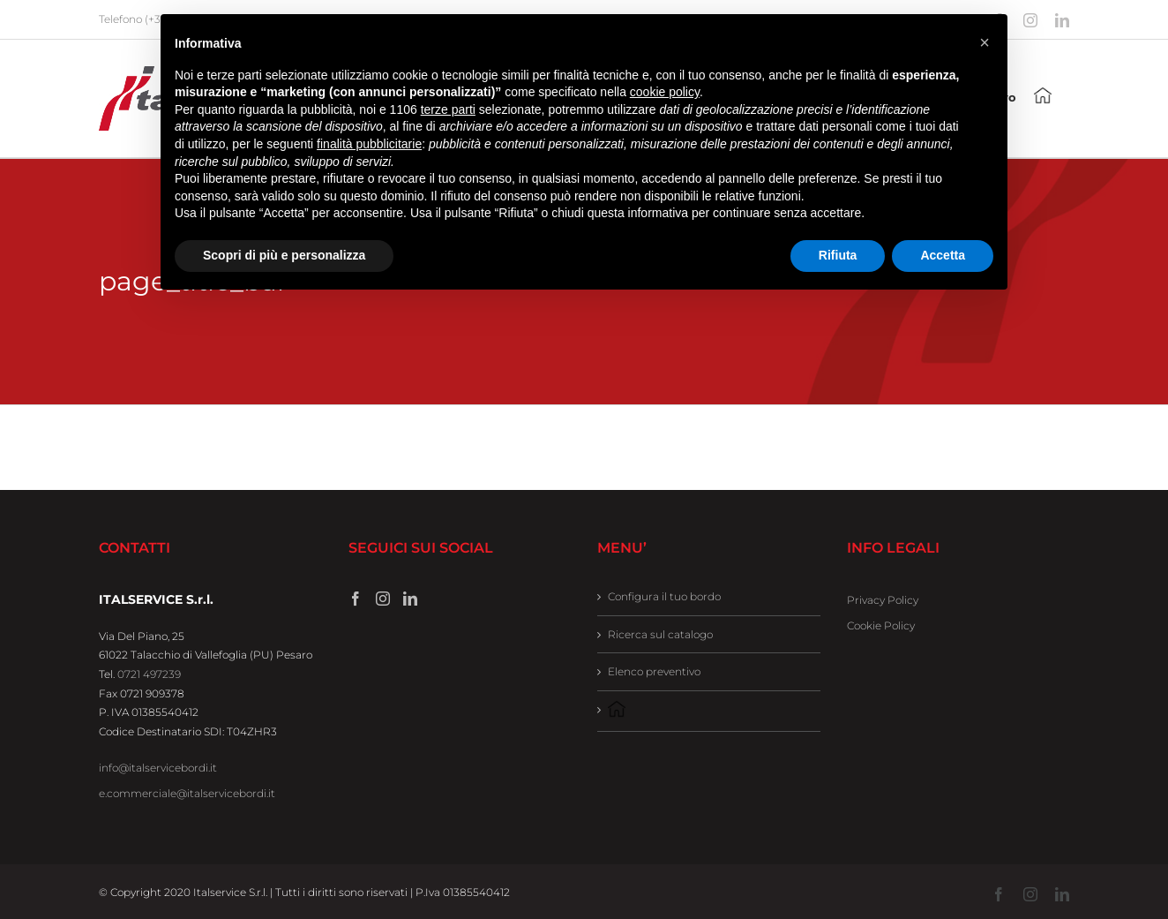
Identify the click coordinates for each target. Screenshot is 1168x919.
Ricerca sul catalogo (660, 634)
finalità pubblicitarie (369, 144)
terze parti (448, 109)
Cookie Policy (881, 625)
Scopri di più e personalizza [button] (284, 255)
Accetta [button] (942, 255)
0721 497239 (149, 674)
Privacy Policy (882, 599)
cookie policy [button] (665, 92)
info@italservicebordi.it (158, 767)
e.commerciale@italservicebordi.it (187, 793)
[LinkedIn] (410, 598)
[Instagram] (383, 598)
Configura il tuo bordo (664, 596)
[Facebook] (355, 598)
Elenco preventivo (654, 671)
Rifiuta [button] (838, 255)
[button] (984, 42)
